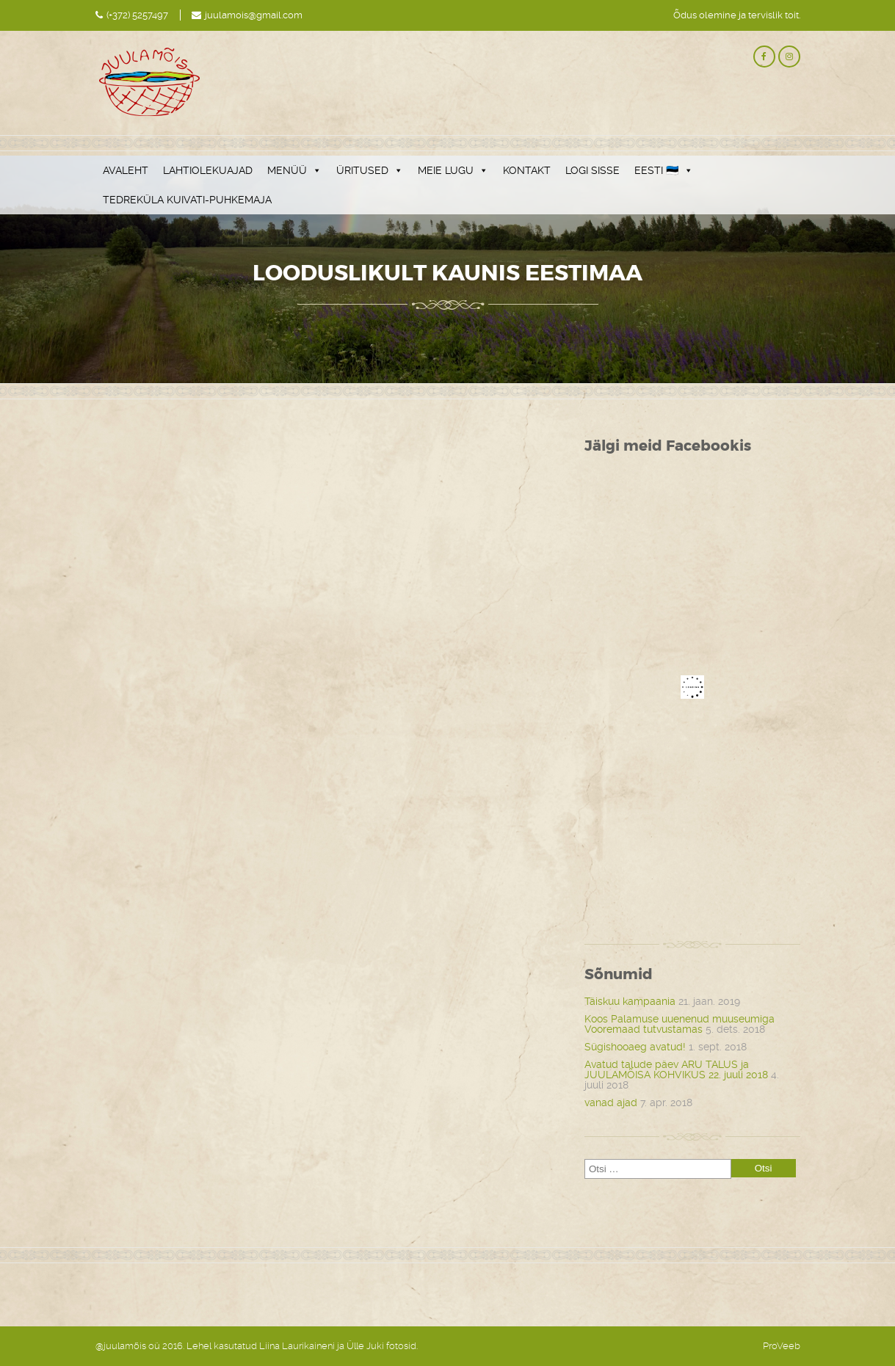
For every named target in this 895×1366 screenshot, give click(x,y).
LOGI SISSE (592, 170)
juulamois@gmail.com (253, 15)
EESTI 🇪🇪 (663, 170)
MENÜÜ (294, 170)
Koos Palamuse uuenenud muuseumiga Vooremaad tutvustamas (679, 1024)
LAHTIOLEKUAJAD (208, 170)
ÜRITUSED (369, 170)
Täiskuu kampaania (629, 1001)
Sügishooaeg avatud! (635, 1047)
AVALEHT (125, 170)
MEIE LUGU (453, 170)
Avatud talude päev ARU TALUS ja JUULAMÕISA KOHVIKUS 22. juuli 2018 (676, 1069)
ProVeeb (781, 1345)
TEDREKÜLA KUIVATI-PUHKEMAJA (187, 200)
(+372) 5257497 (137, 15)
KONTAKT (527, 170)
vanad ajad (610, 1102)
